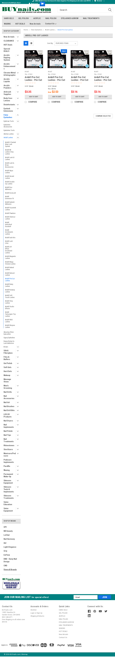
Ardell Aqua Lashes (9, 172)
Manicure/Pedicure (10, 454)
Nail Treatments (9, 440)
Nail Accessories (9, 397)
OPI (5, 527)
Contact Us (51, 23)
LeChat (7, 535)
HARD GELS (9, 18)
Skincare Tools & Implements (9, 489)
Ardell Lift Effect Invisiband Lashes (8, 250)
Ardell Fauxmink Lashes (10, 209)
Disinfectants (9, 104)
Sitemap (24, 654)
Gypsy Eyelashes (9, 338)
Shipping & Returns (37, 616)
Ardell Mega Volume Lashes (10, 263)
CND (5, 565)
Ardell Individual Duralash (8, 224)
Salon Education (8, 503)
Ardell (27, 72)
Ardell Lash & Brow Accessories (9, 165)
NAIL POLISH (50, 18)
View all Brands (10, 569)
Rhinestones (9, 445)
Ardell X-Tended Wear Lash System (10, 144)
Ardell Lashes (8, 137)
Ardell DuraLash (10, 193)
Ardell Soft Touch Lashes (10, 296)
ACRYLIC (37, 18)
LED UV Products (7, 415)
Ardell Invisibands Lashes (9, 232)
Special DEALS (7, 50)
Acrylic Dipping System (7, 57)
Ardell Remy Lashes (9, 285)
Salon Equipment (8, 509)
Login (33, 613)
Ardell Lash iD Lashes (9, 158)
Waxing (7, 470)
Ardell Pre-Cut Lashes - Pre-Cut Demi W (102, 80)
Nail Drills (8, 392)
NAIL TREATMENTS (91, 18)
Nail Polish (8, 431)
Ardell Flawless (10, 213)
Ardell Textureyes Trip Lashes (10, 314)
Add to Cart (34, 97)
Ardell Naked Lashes (9, 268)
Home (26, 30)
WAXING (7, 24)
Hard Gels (8, 371)
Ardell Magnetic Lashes (10, 257)
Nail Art (7, 402)
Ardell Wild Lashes (9, 321)
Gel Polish (8, 363)
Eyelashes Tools (9, 130)
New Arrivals (35, 24)
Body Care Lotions (8, 99)
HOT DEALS (20, 24)
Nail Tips (7, 435)
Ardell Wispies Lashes (10, 326)
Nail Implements (9, 426)
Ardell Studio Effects (9, 307)
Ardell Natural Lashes (10, 274)
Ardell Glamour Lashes (10, 218)
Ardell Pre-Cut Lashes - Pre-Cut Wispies (33, 80)
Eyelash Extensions (8, 109)
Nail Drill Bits (9, 410)
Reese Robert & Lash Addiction (9, 342)
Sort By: (50, 43)
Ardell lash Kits (10, 238)
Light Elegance (10, 547)
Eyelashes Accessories (8, 126)
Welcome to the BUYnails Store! (11, 3)
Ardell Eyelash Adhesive (10, 203)
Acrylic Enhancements (9, 66)
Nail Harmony (9, 539)
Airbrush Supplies (7, 93)
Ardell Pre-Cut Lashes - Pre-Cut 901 (79, 80)
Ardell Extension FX (9, 197)
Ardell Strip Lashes (9, 302)
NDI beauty (8, 531)
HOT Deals (8, 45)
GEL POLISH (23, 18)
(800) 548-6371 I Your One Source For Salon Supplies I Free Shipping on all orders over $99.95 (61, 1)
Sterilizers (8, 449)
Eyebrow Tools (9, 121)
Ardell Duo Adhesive (8, 188)
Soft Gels (7, 367)
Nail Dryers (8, 421)
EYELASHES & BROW (69, 18)
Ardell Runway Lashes (10, 291)
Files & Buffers (7, 358)
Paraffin (7, 466)
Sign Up (39, 613)
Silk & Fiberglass (8, 351)
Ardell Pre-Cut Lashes (10, 280)
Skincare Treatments (9, 496)
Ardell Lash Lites (9, 242)
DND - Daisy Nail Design (10, 560)
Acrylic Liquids (7, 80)
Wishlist (98, 1)
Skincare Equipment (8, 481)
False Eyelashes (8, 116)
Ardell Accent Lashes (9, 177)
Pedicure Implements (9, 461)
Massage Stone (7, 380)
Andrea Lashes (9, 134)
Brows (6, 347)
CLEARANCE (9, 41)
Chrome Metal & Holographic (10, 73)
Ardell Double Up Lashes (9, 183)
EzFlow (7, 555)
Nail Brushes (9, 406)
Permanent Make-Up (8, 475)
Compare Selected (103, 116)
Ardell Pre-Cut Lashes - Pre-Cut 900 (56, 80)
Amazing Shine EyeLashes (9, 333)
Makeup (7, 375)
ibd (5, 543)
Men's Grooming (8, 386)
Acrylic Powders (7, 86)
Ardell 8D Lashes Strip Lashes (9, 152)
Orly (5, 551)
